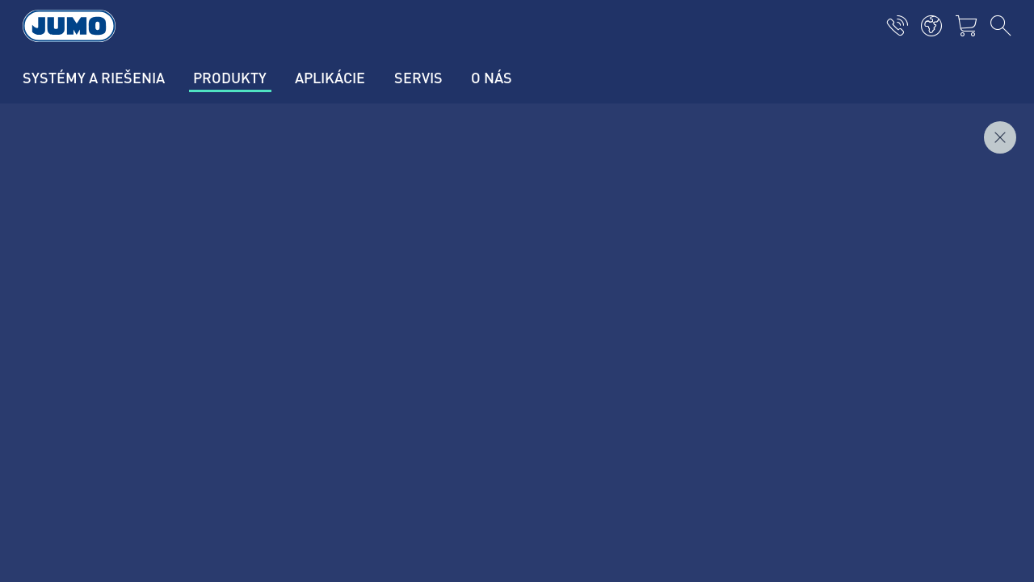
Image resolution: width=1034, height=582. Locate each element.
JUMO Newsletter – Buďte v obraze (639, 368)
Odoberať (926, 394)
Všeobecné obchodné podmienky (150, 550)
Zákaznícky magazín (353, 338)
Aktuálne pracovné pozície (370, 369)
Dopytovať (976, 193)
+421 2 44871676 (176, 408)
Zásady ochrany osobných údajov (150, 518)
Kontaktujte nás (341, 306)
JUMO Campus (339, 401)
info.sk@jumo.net (176, 459)
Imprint (79, 487)
